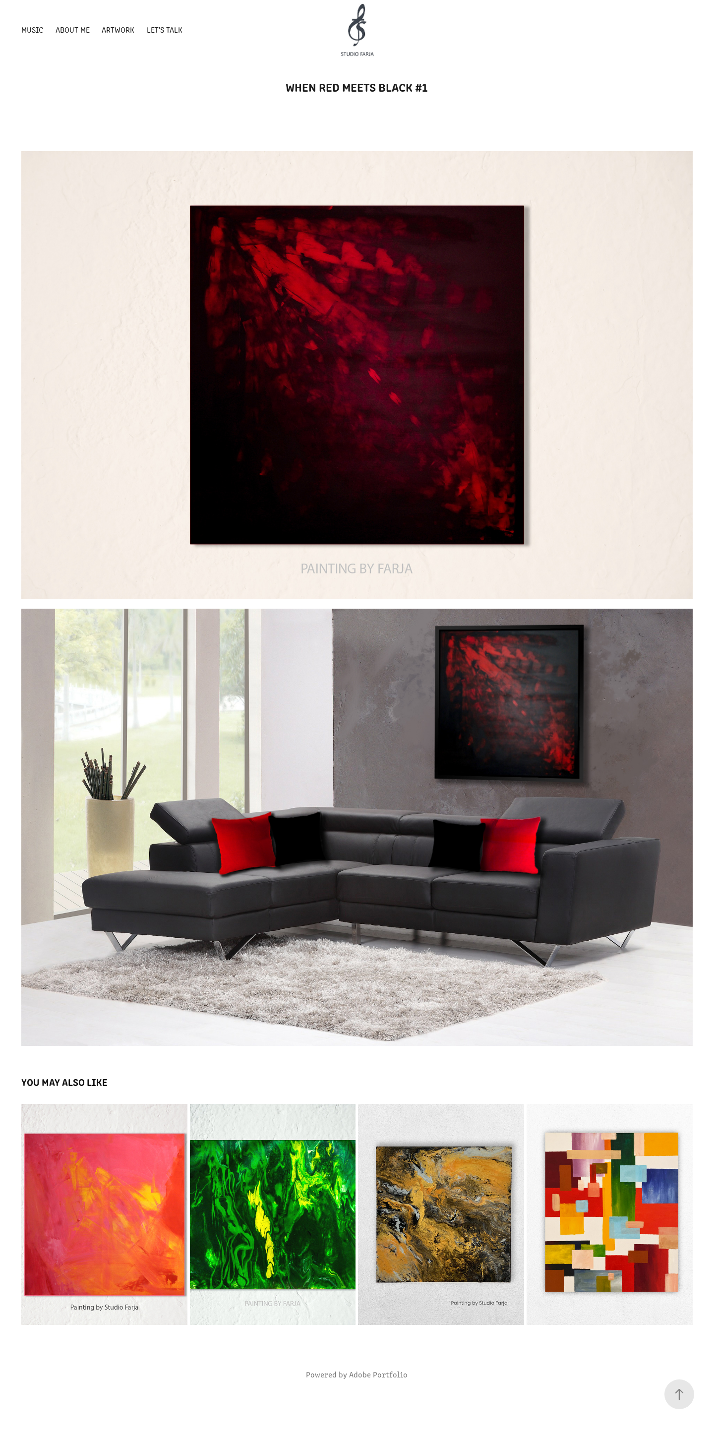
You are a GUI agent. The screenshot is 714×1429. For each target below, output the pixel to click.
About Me (73, 29)
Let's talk (164, 29)
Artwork (118, 29)
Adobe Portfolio (378, 1374)
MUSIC (32, 29)
